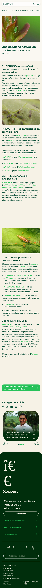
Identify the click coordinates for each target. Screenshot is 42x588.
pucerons (29, 76)
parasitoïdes (20, 90)
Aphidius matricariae (29, 163)
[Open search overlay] (34, 4)
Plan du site (7, 584)
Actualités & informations (21, 11)
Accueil (4, 11)
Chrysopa (9, 278)
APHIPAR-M (8, 163)
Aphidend (34, 354)
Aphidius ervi (24, 171)
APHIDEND (6, 324)
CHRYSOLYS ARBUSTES (13, 287)
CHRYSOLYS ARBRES (12, 295)
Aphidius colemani (26, 157)
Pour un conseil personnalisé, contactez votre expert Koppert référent (21, 388)
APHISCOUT (7, 183)
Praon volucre (17, 188)
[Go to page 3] (23, 444)
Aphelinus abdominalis (27, 167)
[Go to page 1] (18, 444)
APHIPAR (7, 157)
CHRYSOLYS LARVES (25, 276)
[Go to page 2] (21, 444)
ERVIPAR (7, 171)
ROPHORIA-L (9, 304)
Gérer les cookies (9, 565)
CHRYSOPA (8, 276)
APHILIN (6, 167)
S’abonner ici (27, 513)
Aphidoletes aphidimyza (19, 327)
